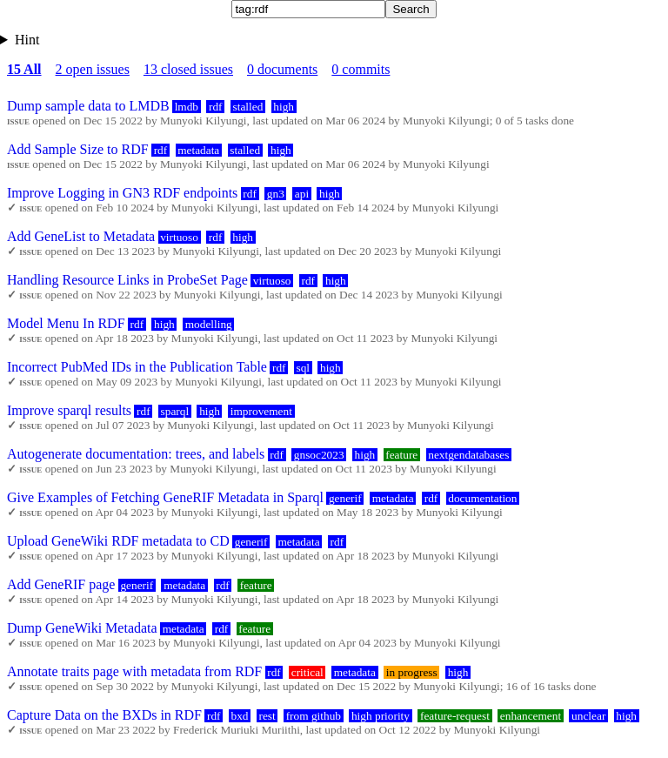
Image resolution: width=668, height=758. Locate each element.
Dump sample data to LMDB (88, 105)
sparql (175, 411)
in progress (412, 672)
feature (401, 454)
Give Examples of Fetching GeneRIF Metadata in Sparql (165, 497)
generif (345, 498)
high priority (380, 715)
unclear (588, 715)
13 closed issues (188, 69)
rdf (216, 106)
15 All (24, 69)
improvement (261, 411)
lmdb (186, 106)
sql (303, 367)
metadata (198, 150)
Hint (27, 39)
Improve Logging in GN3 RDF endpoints (122, 192)
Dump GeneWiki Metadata (82, 627)
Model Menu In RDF (66, 323)
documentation (482, 498)
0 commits (360, 69)
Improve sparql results (69, 410)
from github (313, 715)
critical (307, 672)
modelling (208, 324)
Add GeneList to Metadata (81, 236)
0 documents (282, 69)
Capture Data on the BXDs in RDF (104, 715)
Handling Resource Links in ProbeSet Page (127, 279)
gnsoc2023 (319, 454)
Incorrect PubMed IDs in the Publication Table (137, 366)
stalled (248, 106)
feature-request (455, 715)
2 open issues (93, 69)
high (283, 106)
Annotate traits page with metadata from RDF (134, 671)
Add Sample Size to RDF (78, 149)
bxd (239, 715)
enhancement (530, 715)
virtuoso (179, 237)
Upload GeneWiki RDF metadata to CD (118, 540)
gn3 (275, 193)
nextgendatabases (468, 454)
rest (266, 715)
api (302, 193)
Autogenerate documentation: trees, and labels (135, 453)
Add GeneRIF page (61, 584)
